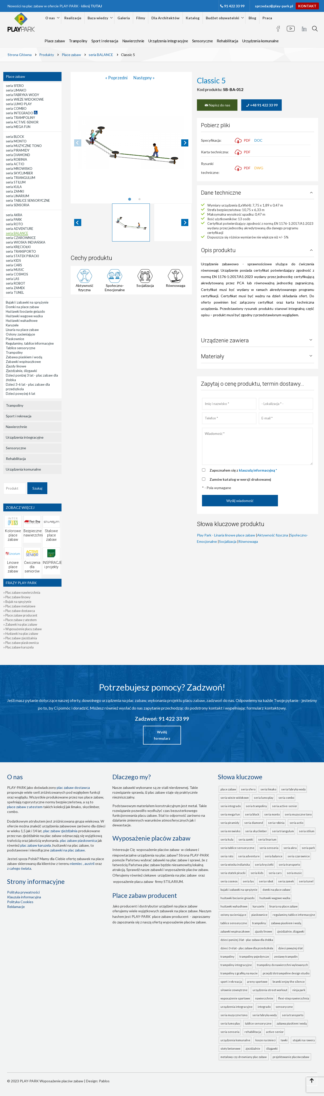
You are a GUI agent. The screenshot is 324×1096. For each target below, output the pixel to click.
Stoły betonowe (230, 1048)
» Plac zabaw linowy (16, 597)
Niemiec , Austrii (82, 863)
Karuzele (258, 906)
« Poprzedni (116, 77)
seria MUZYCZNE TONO (298, 814)
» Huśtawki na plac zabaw (20, 634)
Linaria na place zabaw (283, 906)
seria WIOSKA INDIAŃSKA (235, 864)
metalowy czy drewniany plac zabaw (244, 1056)
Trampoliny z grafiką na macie (239, 973)
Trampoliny (78, 41)
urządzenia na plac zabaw (177, 875)
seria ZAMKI (245, 839)
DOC (258, 140)
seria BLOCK (252, 814)
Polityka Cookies (20, 902)
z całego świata (19, 868)
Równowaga (175, 285)
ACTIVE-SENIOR (275, 1031)
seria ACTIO (296, 822)
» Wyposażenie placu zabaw (22, 629)
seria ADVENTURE (249, 856)
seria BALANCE (273, 856)
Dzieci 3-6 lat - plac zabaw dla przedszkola (246, 948)
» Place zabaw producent (20, 615)
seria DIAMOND (253, 822)
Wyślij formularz (162, 735)
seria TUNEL (306, 881)
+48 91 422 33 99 (261, 105)
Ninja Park (298, 990)
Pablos (104, 1081)
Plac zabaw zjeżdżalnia (60, 831)
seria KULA (226, 839)
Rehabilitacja (227, 41)
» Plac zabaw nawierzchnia (21, 593)
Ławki (284, 1040)
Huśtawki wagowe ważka (274, 898)
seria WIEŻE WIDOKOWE (234, 797)
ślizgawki (272, 1048)
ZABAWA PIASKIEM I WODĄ (292, 1023)
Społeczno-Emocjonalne (115, 287)
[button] (131, 222)
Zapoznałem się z (243, 470)
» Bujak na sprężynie (17, 602)
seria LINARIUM (267, 839)
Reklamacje (16, 906)
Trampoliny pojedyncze (254, 956)
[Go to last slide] (77, 222)
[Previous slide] (77, 142)
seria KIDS (257, 873)
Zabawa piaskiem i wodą (286, 923)
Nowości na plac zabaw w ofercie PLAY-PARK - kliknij (55, 6)
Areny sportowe (257, 981)
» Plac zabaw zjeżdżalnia (20, 638)
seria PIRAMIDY (229, 822)
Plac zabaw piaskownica (78, 840)
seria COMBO (286, 797)
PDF (242, 140)
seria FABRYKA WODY (293, 789)
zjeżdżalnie (253, 1048)
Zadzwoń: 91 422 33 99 (162, 719)
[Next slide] (184, 142)
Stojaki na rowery (304, 1040)
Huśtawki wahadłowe (234, 906)
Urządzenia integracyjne (168, 41)
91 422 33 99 (234, 6)
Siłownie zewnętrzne (234, 990)
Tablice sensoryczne (233, 923)
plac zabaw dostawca (73, 787)
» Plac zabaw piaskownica (21, 643)
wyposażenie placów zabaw (157, 849)
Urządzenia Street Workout (270, 990)
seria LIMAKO (268, 789)
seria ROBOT (266, 881)
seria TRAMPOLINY (256, 806)
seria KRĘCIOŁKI (264, 864)
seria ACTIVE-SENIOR (284, 806)
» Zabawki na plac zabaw (20, 624)
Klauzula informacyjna (24, 897)
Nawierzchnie (133, 41)
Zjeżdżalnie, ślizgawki (290, 931)
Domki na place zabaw (276, 889)
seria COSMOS (229, 881)
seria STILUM (306, 831)
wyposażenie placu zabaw (133, 881)
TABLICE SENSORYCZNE (258, 1023)
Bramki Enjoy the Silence (289, 981)
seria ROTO (226, 856)
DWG (258, 168)
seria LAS (248, 881)
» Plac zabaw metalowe (19, 606)
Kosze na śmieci (265, 1040)
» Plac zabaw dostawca (19, 611)
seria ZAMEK (286, 881)
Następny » (144, 77)
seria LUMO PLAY (263, 797)
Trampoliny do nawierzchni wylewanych (282, 965)
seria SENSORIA (268, 847)
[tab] (129, 199)
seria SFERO (248, 789)
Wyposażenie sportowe (235, 998)
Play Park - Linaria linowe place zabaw (226, 535)
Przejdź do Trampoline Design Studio (286, 973)
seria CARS (275, 873)
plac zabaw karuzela (35, 845)
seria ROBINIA (276, 822)
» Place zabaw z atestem (20, 620)
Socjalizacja (145, 285)
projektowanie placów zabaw (291, 1056)
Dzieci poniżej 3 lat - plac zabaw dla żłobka (246, 939)
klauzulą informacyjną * (258, 470)
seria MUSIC (294, 873)
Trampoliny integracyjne (236, 965)
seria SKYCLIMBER (256, 831)
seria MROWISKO (230, 831)
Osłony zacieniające (233, 914)
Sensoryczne (202, 41)
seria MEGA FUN (230, 814)
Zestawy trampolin (286, 956)
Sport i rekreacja (104, 41)
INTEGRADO (264, 1006)
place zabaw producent (170, 916)
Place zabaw (55, 41)
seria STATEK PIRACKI (233, 873)
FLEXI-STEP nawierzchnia (293, 998)
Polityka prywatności (23, 892)
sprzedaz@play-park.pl (274, 6)
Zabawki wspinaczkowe (235, 931)
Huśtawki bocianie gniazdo (237, 898)
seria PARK (308, 847)
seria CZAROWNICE (299, 856)
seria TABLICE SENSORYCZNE (237, 847)
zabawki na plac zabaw (67, 850)
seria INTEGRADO (230, 806)
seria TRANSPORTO (289, 864)
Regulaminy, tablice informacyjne (294, 914)
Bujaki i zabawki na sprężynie (238, 889)
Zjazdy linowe (263, 931)
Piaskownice (259, 914)
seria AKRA (290, 847)
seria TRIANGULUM (283, 831)
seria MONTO (272, 814)
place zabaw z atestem (25, 807)
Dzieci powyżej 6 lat (290, 948)
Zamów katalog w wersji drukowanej (240, 479)
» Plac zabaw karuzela (18, 647)
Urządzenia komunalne (260, 41)
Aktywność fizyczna (84, 287)
